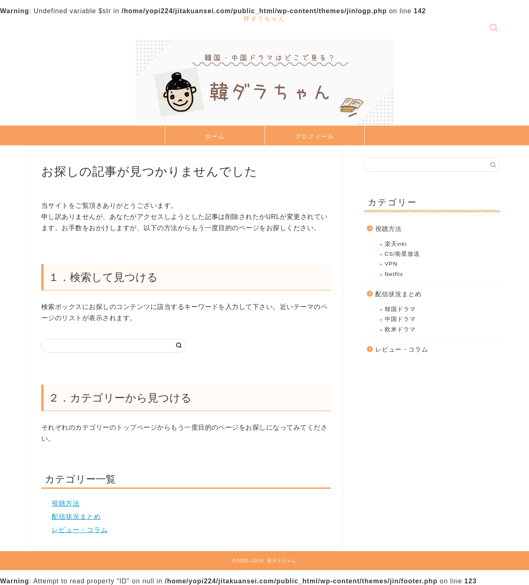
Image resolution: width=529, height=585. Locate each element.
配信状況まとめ (76, 516)
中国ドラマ (400, 319)
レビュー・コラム (80, 529)
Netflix (394, 274)
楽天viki (396, 244)
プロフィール (314, 136)
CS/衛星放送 (402, 254)
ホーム (215, 136)
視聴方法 (66, 503)
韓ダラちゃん (264, 18)
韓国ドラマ (400, 309)
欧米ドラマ (400, 329)
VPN (391, 264)
